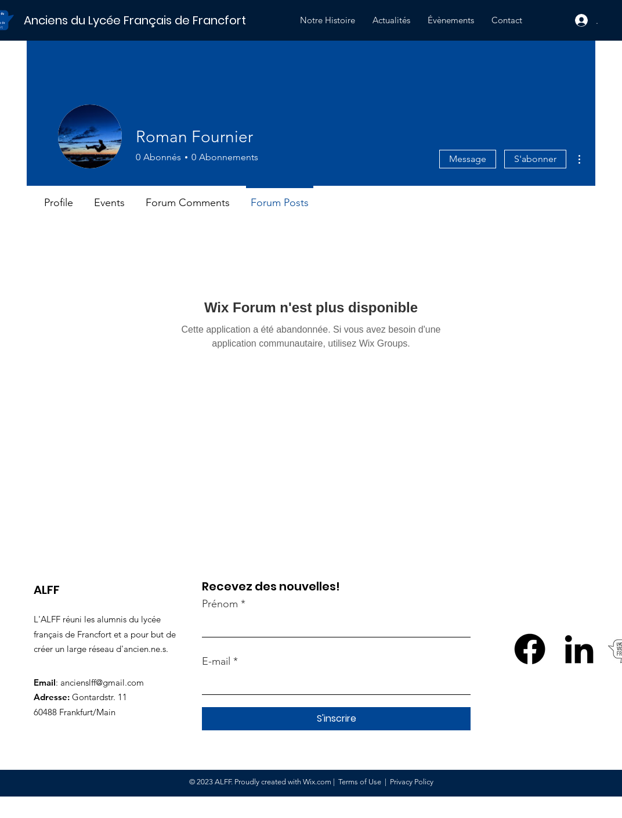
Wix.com (317, 781)
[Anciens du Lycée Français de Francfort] (151, 20)
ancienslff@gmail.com (102, 682)
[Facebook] (529, 649)
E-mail (216, 661)
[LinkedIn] (579, 649)
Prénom (220, 604)
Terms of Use (359, 781)
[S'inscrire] (336, 718)
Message (467, 158)
